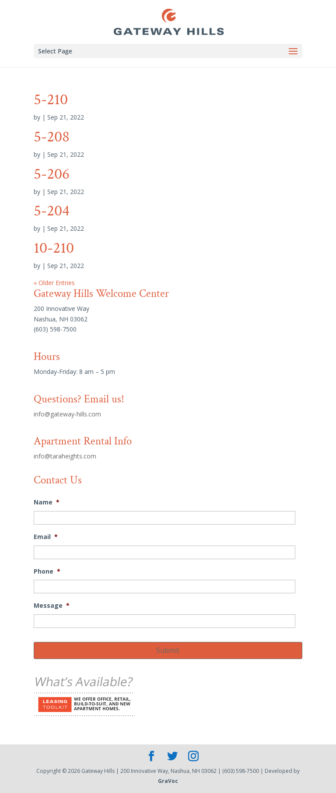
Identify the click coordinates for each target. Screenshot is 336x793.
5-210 (51, 99)
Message (52, 606)
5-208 (52, 137)
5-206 (52, 174)
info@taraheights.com (65, 456)
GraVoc (168, 781)
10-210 (54, 248)
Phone (47, 571)
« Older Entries (54, 282)
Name (47, 502)
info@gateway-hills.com (67, 414)
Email (46, 537)
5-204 (52, 211)
